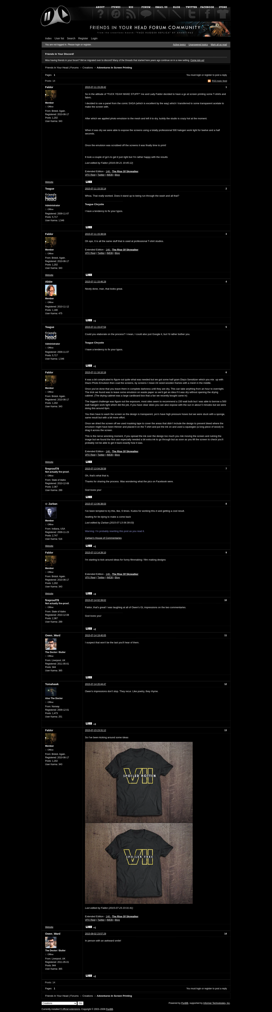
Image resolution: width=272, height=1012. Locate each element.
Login (94, 38)
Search (71, 38)
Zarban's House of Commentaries (103, 538)
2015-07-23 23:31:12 (95, 730)
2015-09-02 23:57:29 (95, 933)
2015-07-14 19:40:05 (95, 635)
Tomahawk (52, 684)
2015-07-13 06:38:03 (95, 504)
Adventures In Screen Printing (114, 67)
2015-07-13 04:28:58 (95, 468)
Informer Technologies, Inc (216, 1003)
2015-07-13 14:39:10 (95, 552)
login (198, 75)
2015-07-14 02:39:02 (95, 600)
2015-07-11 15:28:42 (95, 87)
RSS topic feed (219, 81)
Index (48, 38)
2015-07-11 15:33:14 (95, 188)
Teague (49, 188)
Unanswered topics (198, 44)
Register (83, 38)
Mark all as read (219, 44)
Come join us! (197, 60)
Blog (117, 174)
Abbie (49, 281)
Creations (87, 67)
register (208, 75)
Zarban (53, 503)
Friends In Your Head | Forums (62, 67)
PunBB (184, 1003)
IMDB (110, 174)
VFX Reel (90, 174)
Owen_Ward (52, 635)
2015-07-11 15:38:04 (95, 234)
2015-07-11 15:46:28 (95, 281)
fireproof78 (52, 468)
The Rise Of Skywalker (125, 171)
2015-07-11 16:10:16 (95, 372)
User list (59, 38)
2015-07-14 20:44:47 (95, 684)
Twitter (101, 174)
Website (49, 182)
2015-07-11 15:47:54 (95, 327)
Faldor (49, 87)
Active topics (179, 44)
